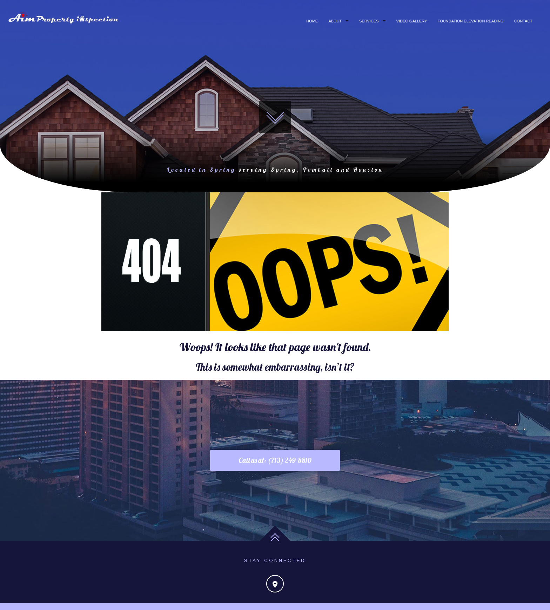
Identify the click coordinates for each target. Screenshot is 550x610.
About (335, 21)
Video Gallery (411, 21)
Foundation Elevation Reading (470, 21)
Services (368, 21)
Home (312, 21)
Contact (523, 21)
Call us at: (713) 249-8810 (275, 460)
